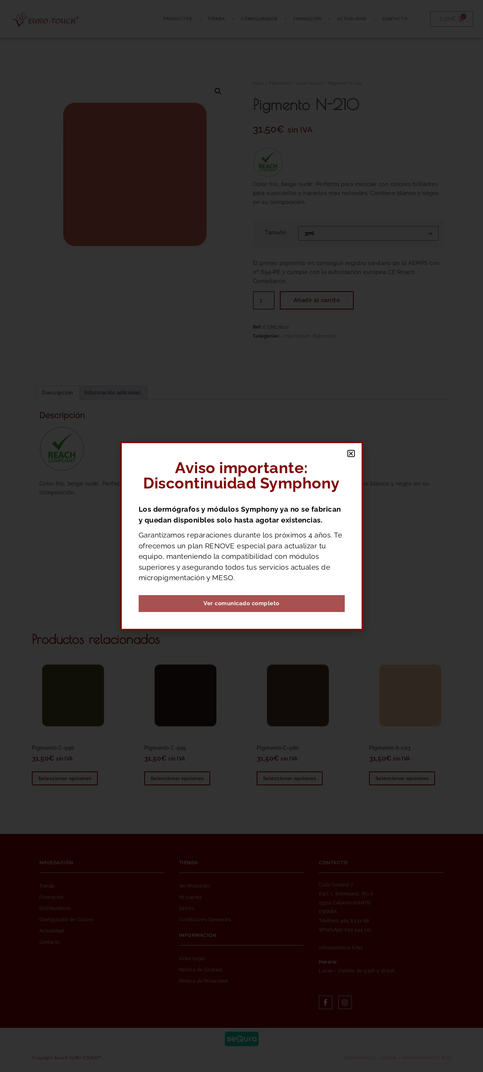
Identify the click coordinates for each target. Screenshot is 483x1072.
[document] (241, 536)
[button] (351, 453)
